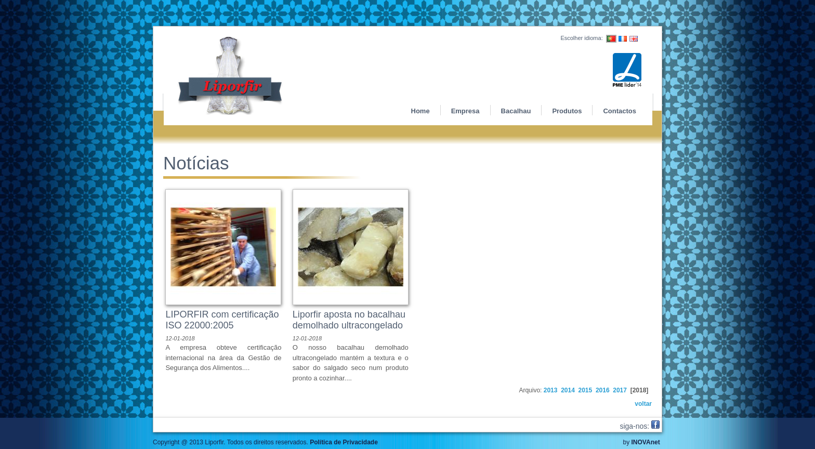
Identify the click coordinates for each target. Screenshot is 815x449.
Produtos (567, 111)
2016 (603, 390)
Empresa (465, 111)
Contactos (619, 111)
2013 (551, 390)
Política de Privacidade (344, 442)
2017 (620, 390)
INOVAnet (646, 442)
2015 (586, 390)
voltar (643, 403)
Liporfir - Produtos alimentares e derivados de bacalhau (258, 76)
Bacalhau (516, 111)
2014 (568, 390)
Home (420, 111)
